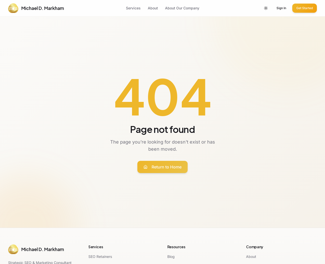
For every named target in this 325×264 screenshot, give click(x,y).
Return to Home (162, 166)
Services (133, 8)
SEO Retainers (100, 256)
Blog (171, 256)
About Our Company (182, 8)
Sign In (281, 8)
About (153, 8)
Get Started (304, 8)
